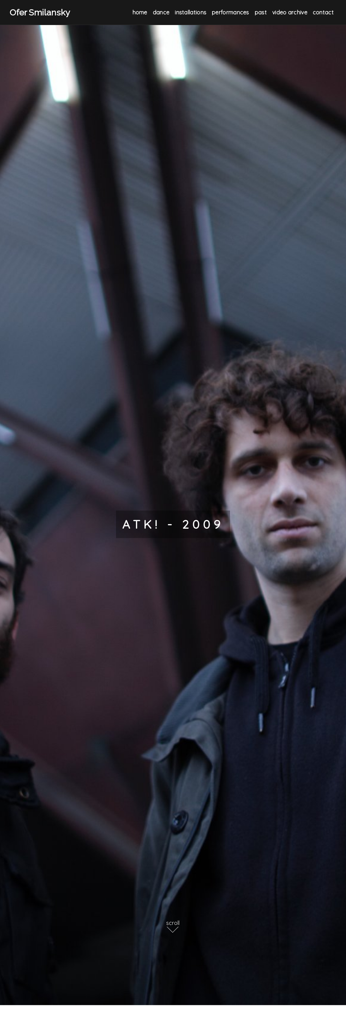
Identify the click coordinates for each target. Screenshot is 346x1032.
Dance (161, 12)
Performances (230, 12)
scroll (173, 923)
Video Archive (289, 12)
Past (261, 12)
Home (139, 12)
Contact (323, 12)
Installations (190, 12)
